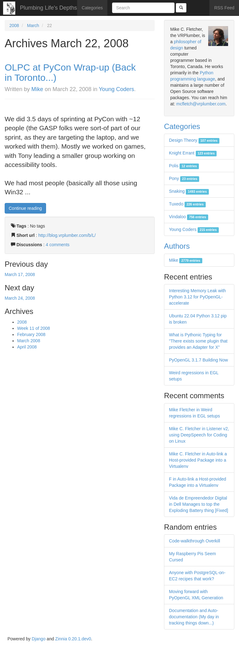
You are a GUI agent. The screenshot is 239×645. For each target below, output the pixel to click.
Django (38, 638)
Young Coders (116, 89)
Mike (37, 89)
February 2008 (31, 334)
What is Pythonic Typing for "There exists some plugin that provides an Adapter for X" (198, 341)
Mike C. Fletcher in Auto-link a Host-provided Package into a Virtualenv (198, 460)
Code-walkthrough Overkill (194, 540)
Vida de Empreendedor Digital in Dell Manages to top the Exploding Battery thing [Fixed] (198, 504)
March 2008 (28, 340)
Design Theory (194, 140)
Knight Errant (193, 152)
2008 (14, 25)
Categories (92, 7)
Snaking (189, 191)
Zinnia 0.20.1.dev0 (73, 638)
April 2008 (27, 346)
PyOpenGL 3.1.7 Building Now (198, 359)
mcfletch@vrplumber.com (200, 103)
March (33, 25)
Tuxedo (187, 203)
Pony (184, 178)
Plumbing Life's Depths (48, 8)
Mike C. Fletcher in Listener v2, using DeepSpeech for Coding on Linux (199, 435)
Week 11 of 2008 (33, 328)
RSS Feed (224, 7)
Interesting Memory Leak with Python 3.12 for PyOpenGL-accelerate (197, 297)
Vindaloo (188, 216)
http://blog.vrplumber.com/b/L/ (67, 235)
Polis (184, 165)
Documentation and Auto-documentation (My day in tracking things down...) (194, 616)
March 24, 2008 (20, 298)
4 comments (57, 244)
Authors (177, 246)
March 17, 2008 (20, 274)
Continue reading (25, 208)
